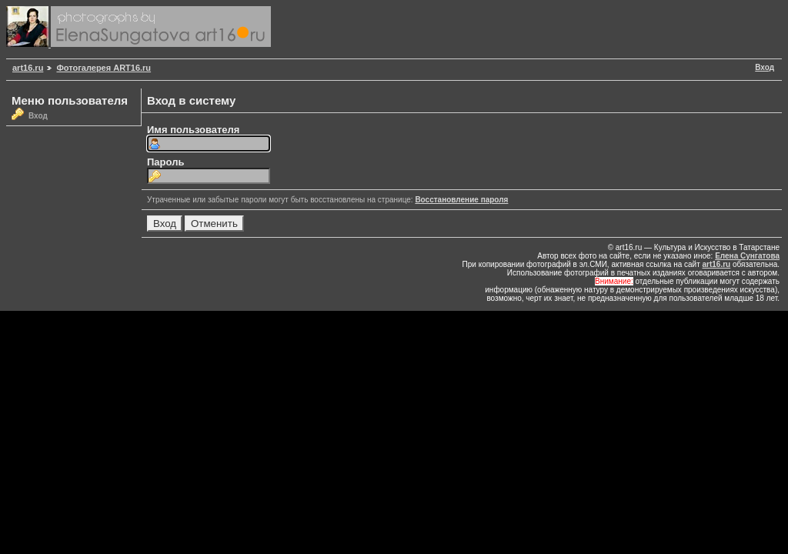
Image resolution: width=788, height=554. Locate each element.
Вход (764, 67)
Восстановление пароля (461, 199)
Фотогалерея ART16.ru (103, 67)
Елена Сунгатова (747, 256)
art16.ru (27, 67)
